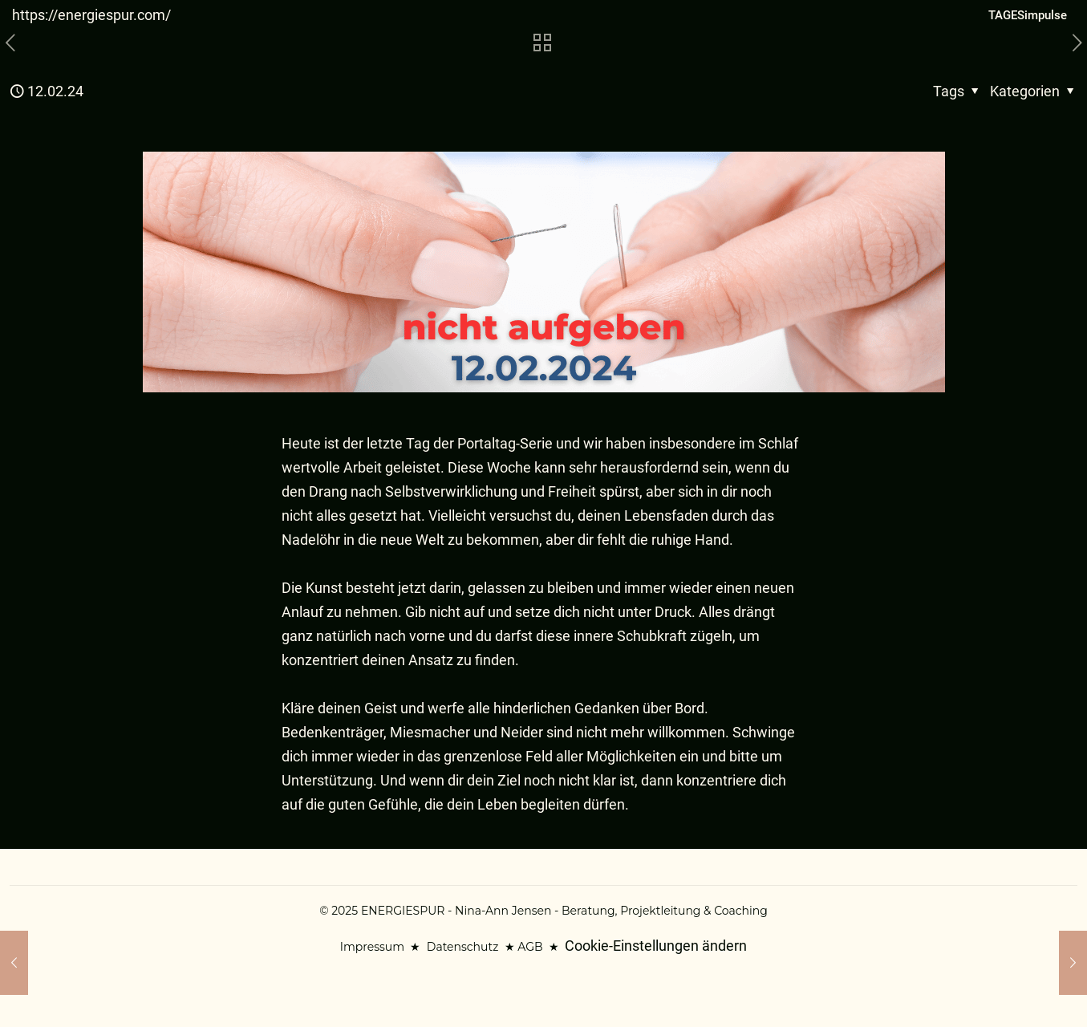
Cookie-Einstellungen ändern (656, 945)
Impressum (372, 947)
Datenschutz (462, 947)
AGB (529, 947)
